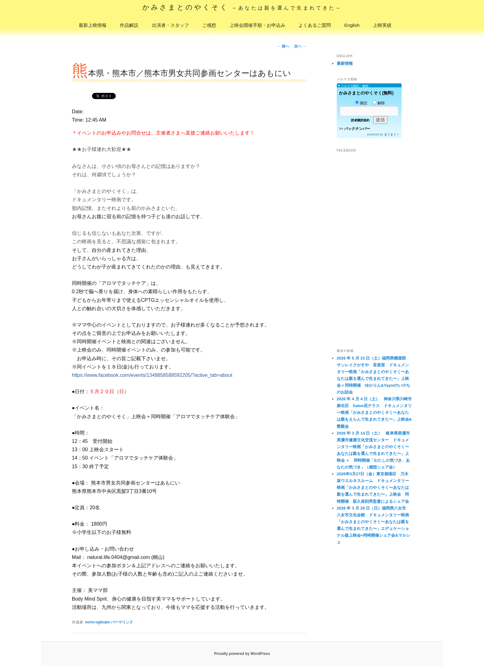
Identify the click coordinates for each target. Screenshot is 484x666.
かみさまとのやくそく (242, 7)
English (352, 25)
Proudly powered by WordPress (242, 653)
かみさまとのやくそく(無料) (366, 92)
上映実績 (382, 25)
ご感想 (209, 25)
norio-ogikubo (97, 622)
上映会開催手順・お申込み (257, 25)
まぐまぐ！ (391, 134)
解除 (379, 103)
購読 (361, 103)
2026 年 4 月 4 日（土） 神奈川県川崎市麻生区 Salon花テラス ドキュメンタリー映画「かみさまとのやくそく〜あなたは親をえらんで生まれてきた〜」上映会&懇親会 (374, 412)
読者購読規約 (360, 120)
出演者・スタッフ (170, 25)
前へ (283, 46)
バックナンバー (357, 129)
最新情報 (345, 63)
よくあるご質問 (314, 25)
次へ (300, 46)
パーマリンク (122, 622)
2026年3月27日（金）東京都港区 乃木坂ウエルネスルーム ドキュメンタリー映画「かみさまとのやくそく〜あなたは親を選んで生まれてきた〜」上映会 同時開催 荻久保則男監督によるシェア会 (373, 487)
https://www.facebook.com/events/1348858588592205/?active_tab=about (152, 375)
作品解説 (129, 25)
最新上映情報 (92, 25)
